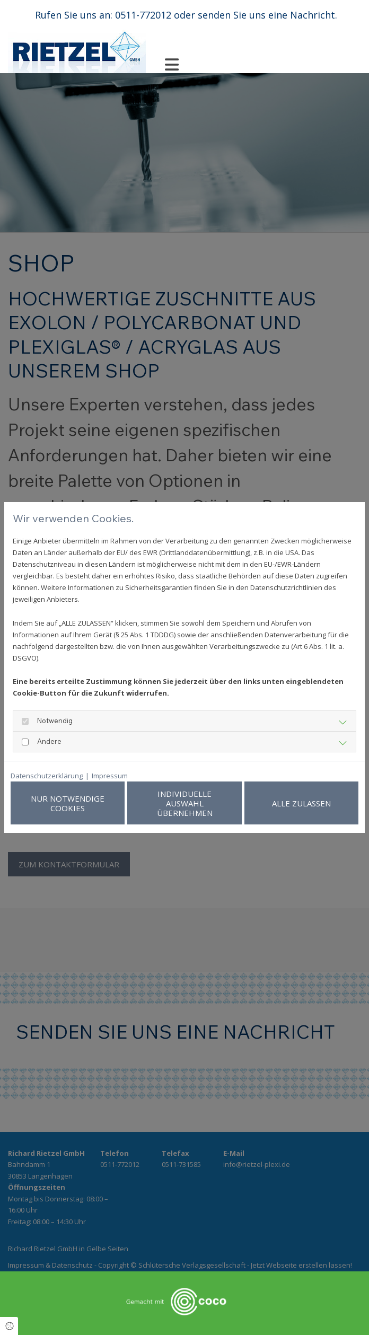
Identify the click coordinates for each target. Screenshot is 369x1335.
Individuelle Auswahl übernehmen (208, 803)
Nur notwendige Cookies (108, 803)
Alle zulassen (309, 803)
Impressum (110, 775)
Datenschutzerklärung (47, 775)
